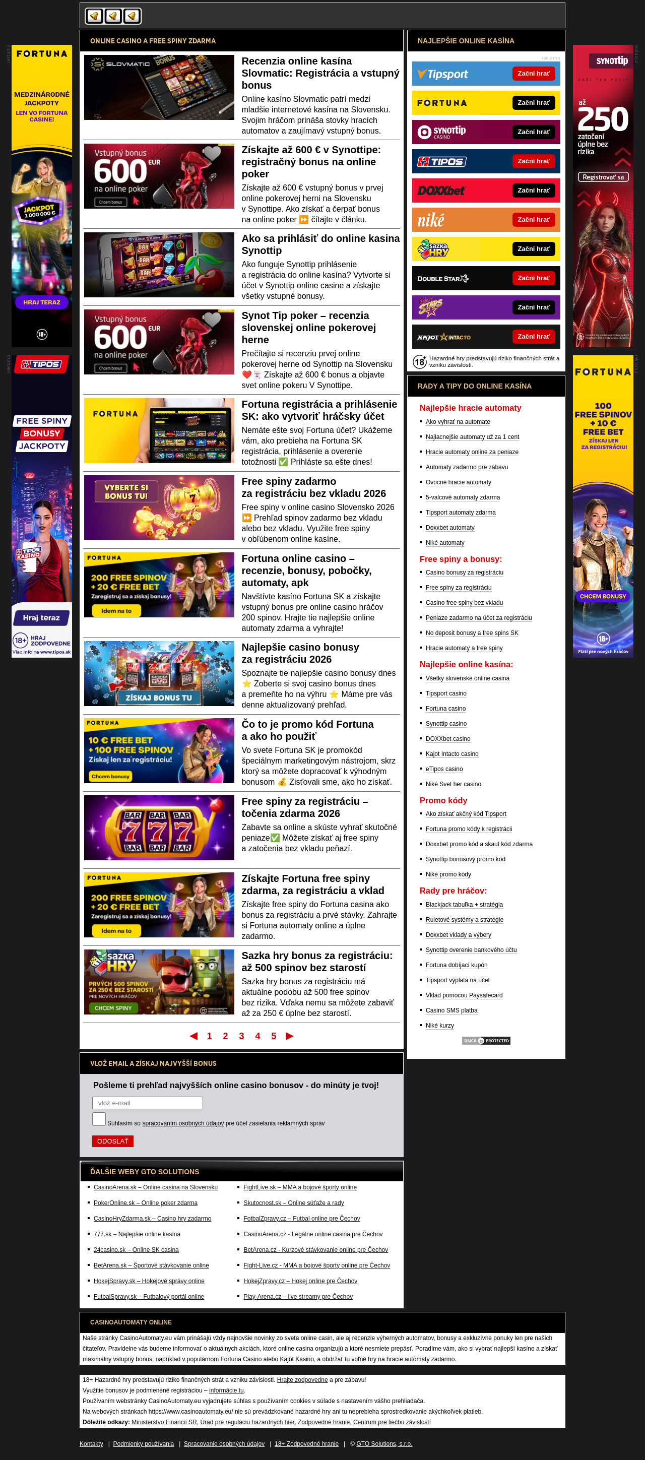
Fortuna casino (446, 708)
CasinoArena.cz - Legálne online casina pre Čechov (312, 1234)
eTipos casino (444, 769)
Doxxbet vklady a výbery (458, 934)
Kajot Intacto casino (452, 753)
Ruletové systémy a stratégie (464, 919)
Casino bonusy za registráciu (464, 572)
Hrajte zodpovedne (302, 1379)
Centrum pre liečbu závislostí (392, 1422)
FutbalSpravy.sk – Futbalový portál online (149, 1296)
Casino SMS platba (452, 1010)
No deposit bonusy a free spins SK (472, 633)
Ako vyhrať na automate (458, 421)
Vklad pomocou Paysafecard (464, 995)
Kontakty (91, 1443)
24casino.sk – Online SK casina (136, 1249)
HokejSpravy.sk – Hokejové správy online (149, 1281)
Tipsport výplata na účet (458, 980)
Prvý (193, 1036)
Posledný (290, 1036)
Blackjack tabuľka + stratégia (464, 904)
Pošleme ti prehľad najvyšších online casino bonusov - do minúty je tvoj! (236, 1085)
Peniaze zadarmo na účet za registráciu (479, 617)
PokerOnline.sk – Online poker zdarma (146, 1203)
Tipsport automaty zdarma (461, 512)
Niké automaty (445, 542)
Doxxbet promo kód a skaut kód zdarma (479, 844)
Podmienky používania (143, 1443)
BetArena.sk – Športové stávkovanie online (151, 1265)
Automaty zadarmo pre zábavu (467, 467)
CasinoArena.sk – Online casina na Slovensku (156, 1187)
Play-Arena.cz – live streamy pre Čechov (298, 1296)
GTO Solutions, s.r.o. (384, 1443)
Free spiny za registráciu (459, 587)
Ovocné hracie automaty (458, 482)
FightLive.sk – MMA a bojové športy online (300, 1187)
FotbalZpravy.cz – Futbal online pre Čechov (301, 1218)
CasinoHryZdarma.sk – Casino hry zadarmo (152, 1218)
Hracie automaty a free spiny (464, 648)
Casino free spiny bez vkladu (464, 602)
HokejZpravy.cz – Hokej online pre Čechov (300, 1281)
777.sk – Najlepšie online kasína (137, 1234)
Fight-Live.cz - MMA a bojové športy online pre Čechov (316, 1265)
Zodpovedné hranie (324, 1422)
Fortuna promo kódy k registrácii (469, 829)
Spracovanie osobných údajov (224, 1443)
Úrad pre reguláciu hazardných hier (247, 1422)
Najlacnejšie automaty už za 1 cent (472, 436)
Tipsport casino (446, 693)
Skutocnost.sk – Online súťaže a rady (293, 1203)
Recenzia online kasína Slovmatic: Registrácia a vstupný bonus (321, 73)
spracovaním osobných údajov (183, 1123)
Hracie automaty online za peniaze (472, 452)
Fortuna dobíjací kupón (457, 965)
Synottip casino (446, 723)
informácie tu (226, 1390)
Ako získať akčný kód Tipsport (466, 813)
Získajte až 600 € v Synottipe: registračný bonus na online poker (311, 161)
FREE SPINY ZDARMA (182, 40)
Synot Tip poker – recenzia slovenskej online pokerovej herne (309, 327)
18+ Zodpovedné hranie (307, 1443)
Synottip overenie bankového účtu (471, 950)
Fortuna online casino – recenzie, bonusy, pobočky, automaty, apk (307, 570)
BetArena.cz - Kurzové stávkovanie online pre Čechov (315, 1249)
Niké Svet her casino (453, 784)
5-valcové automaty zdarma (463, 497)
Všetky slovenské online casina (467, 678)
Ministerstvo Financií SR (164, 1422)
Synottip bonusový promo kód (465, 859)
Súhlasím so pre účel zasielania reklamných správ (216, 1123)
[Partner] (603, 345)
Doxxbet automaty (450, 527)
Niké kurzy (440, 1025)
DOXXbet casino (448, 738)
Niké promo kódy (448, 874)
